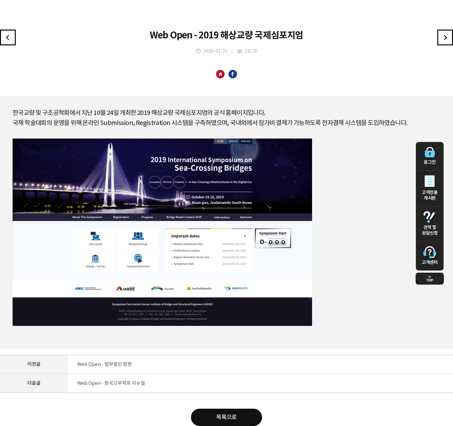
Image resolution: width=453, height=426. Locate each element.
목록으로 (226, 417)
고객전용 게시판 (430, 188)
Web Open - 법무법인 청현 (104, 364)
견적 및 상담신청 (430, 223)
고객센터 (430, 255)
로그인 (430, 156)
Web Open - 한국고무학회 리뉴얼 (111, 383)
